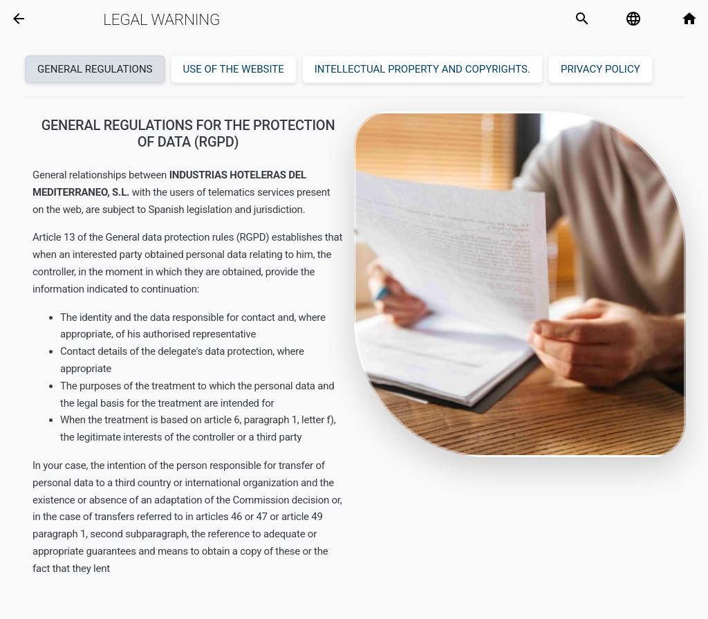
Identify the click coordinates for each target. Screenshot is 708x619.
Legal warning (161, 19)
